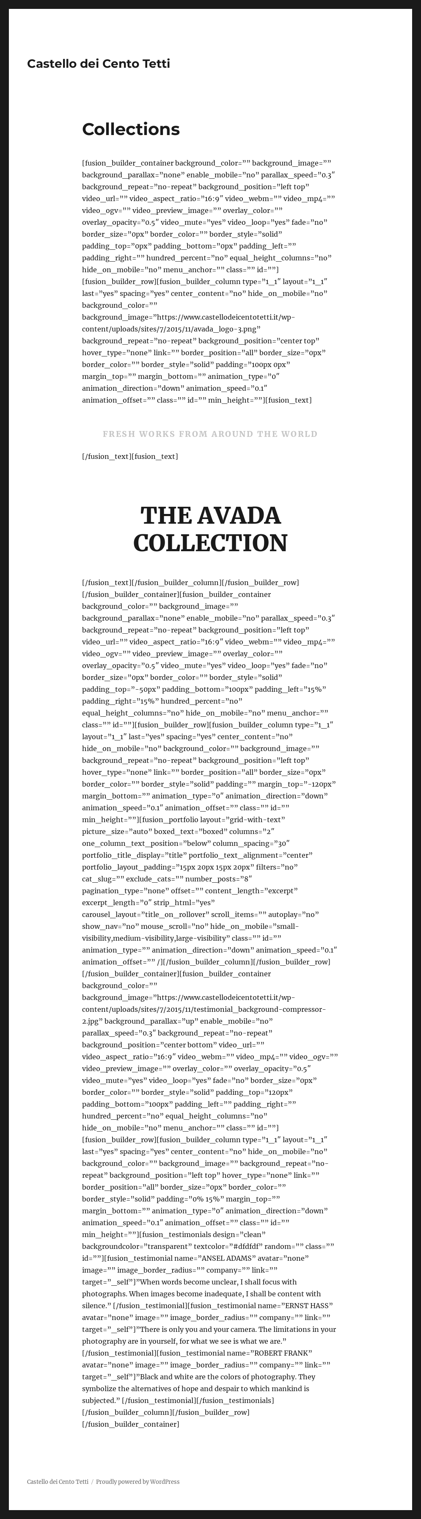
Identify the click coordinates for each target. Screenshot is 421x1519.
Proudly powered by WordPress (138, 1482)
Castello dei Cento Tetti (98, 63)
